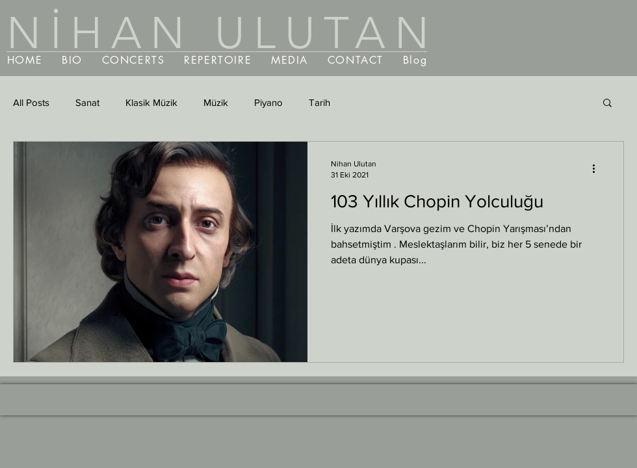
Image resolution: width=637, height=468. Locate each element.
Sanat (87, 102)
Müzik (215, 102)
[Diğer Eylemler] (598, 168)
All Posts (31, 102)
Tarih (319, 102)
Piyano (268, 102)
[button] (607, 103)
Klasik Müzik (151, 102)
